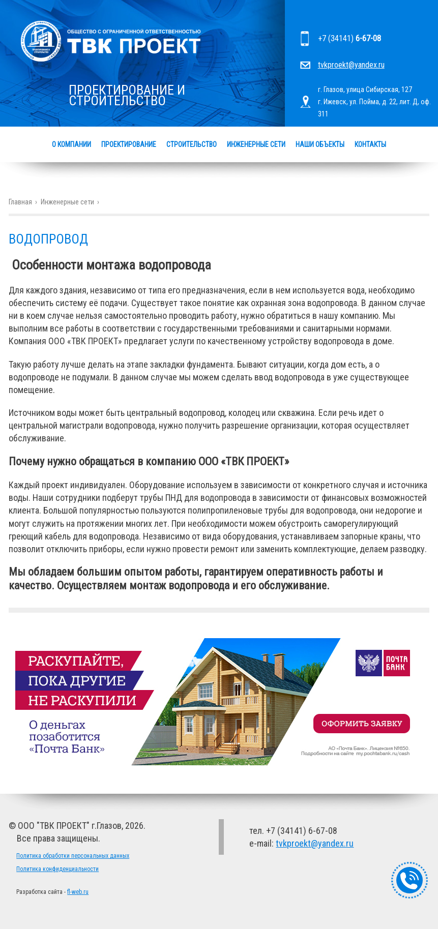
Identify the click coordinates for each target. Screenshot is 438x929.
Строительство (191, 144)
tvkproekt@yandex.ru (351, 65)
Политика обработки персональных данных (72, 855)
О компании (71, 144)
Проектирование (128, 144)
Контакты (370, 144)
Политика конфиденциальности (57, 869)
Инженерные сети (256, 144)
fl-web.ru (78, 891)
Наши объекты (320, 144)
